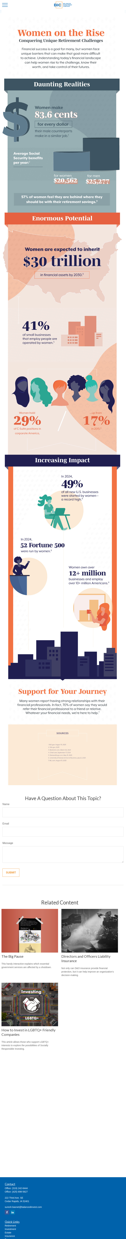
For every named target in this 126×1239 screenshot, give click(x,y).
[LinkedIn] (12, 1212)
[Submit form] (10, 873)
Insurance (10, 1236)
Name (6, 804)
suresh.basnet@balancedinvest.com (23, 1207)
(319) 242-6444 (20, 1188)
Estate (8, 1232)
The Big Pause (12, 956)
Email (5, 823)
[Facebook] (7, 1212)
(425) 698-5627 (20, 1191)
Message (7, 843)
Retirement (10, 1225)
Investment (10, 1229)
